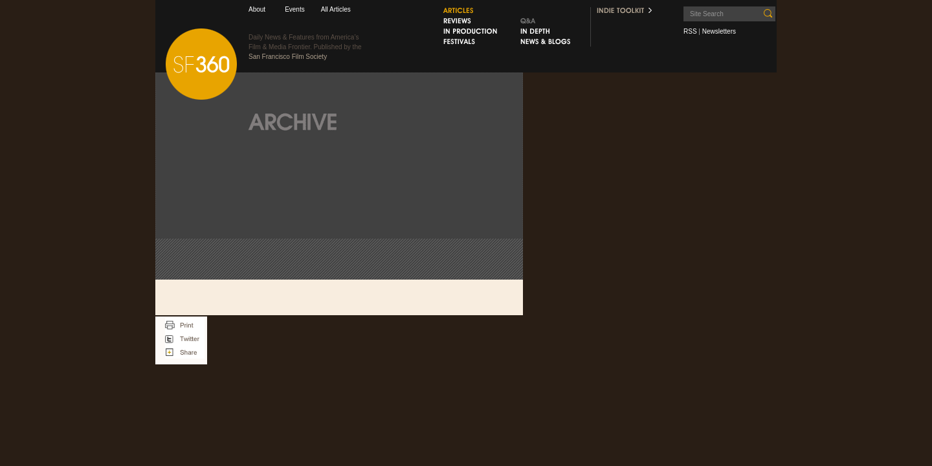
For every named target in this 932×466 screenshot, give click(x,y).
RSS (690, 31)
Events (295, 9)
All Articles (336, 9)
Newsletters (719, 31)
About (257, 9)
